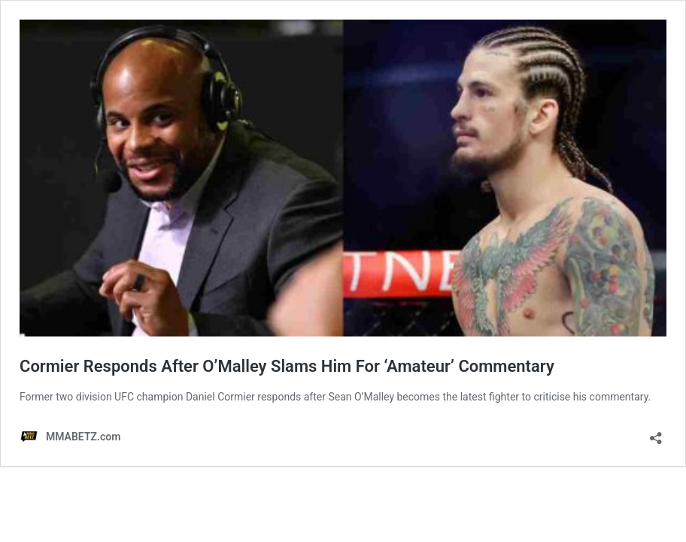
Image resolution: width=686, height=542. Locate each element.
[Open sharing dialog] (655, 433)
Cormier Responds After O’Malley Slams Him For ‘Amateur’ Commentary (287, 366)
